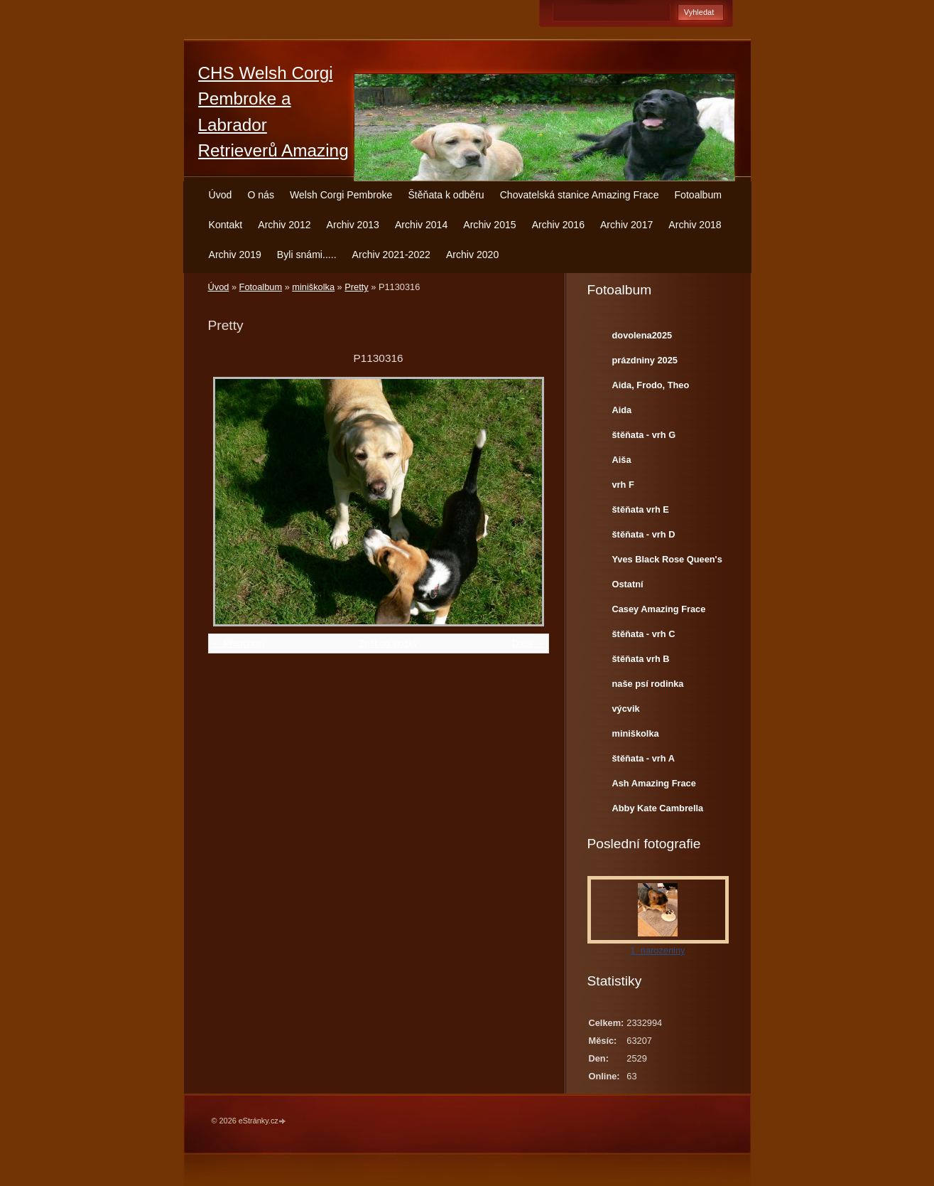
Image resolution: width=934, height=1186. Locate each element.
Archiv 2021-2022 (391, 254)
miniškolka (313, 287)
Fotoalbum (698, 195)
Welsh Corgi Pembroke (341, 195)
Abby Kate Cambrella (658, 808)
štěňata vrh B (641, 658)
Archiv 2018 (694, 224)
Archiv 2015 (489, 224)
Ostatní (628, 584)
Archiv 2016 (558, 224)
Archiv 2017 (626, 224)
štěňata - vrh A (643, 758)
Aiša (621, 459)
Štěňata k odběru (446, 195)
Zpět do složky (388, 643)
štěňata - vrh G (644, 434)
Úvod (220, 195)
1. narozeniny (658, 950)
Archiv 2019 (235, 254)
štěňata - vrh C (643, 634)
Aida (622, 410)
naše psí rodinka (648, 683)
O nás (260, 195)
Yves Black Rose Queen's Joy (667, 562)
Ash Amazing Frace (654, 783)
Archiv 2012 (284, 224)
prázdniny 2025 (645, 360)
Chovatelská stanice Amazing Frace (579, 195)
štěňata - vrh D (643, 534)
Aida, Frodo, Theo (651, 385)
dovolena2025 (642, 335)
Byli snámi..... (307, 254)
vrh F (623, 484)
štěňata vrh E (640, 509)
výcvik (626, 708)
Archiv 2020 (472, 254)
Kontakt (226, 224)
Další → (528, 643)
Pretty (356, 287)
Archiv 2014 (421, 224)
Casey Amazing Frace (659, 609)
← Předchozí (238, 643)
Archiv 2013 (353, 224)
